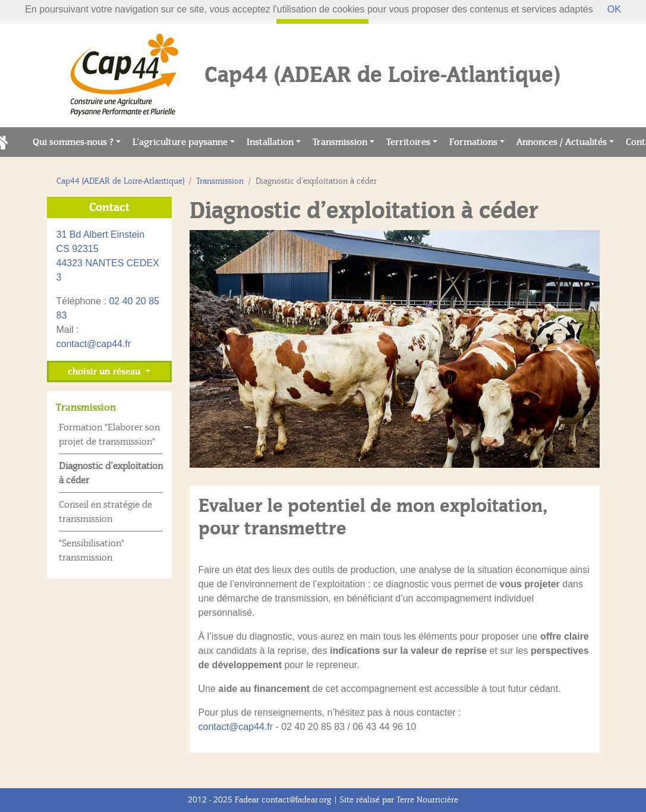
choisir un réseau (105, 371)
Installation (270, 142)
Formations (473, 142)
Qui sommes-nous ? (73, 142)
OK (614, 9)
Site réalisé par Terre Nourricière (399, 800)
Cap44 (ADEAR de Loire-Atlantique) (120, 181)
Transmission (340, 142)
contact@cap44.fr (235, 727)
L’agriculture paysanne (180, 142)
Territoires (408, 142)
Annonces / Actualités (561, 142)
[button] (220, 349)
